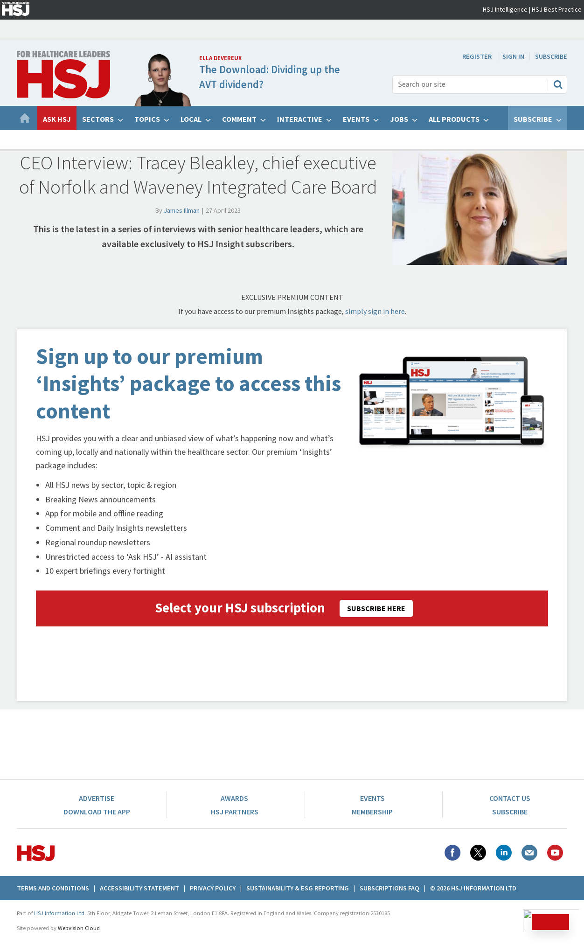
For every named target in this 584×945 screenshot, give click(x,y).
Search (557, 84)
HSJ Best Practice (557, 9)
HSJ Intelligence (505, 9)
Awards (234, 798)
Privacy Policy (213, 888)
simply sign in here (375, 311)
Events (372, 798)
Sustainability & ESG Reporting (297, 888)
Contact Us (509, 798)
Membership (372, 811)
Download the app (96, 811)
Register (477, 56)
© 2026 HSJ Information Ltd (473, 888)
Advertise (96, 798)
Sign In (513, 56)
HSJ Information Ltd (59, 913)
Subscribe (551, 56)
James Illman (182, 210)
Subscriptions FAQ (389, 888)
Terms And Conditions (53, 888)
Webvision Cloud (79, 927)
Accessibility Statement (139, 888)
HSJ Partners (234, 811)
